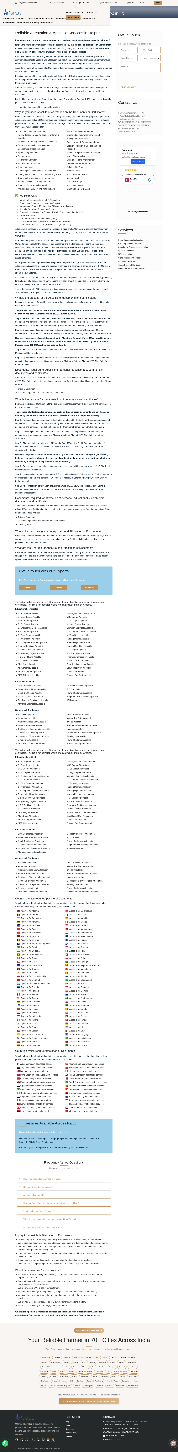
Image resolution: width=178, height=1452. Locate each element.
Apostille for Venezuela (78, 1042)
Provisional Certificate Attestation (81, 812)
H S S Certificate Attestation (30, 805)
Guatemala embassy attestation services (37, 1093)
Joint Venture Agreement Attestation (83, 873)
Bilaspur (75, 1362)
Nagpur (63, 1381)
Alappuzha (57, 1357)
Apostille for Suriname (77, 1005)
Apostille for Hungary (28, 1009)
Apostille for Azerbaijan (29, 933)
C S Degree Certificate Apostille (32, 642)
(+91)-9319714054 (130, 1429)
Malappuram (85, 1376)
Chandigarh (102, 1362)
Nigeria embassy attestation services (84, 1071)
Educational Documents (94, 18)
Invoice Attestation (75, 870)
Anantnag (77, 1357)
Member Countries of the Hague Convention (40, 107)
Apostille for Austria (27, 929)
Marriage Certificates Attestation (32, 852)
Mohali (113, 1376)
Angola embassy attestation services (35, 1067)
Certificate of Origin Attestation (32, 881)
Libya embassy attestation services (34, 1111)
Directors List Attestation (29, 888)
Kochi (108, 1371)
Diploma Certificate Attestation (31, 798)
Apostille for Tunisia (76, 1016)
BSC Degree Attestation (29, 780)
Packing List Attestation (77, 884)
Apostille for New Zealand (79, 936)
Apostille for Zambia (76, 1045)
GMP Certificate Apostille (78, 714)
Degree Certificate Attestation (31, 794)
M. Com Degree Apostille (29, 671)
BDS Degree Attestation (29, 769)
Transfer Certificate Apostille (79, 675)
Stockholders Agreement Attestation (83, 892)
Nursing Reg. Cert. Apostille (79, 646)
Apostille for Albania (28, 911)
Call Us (59, 587)
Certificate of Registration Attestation (34, 884)
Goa (93, 1367)
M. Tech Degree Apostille (78, 635)
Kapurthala (99, 1371)
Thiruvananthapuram (64, 1386)
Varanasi (109, 1386)
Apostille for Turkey (76, 1020)
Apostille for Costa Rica (29, 965)
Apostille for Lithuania (28, 1045)
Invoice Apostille (74, 722)
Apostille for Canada (28, 958)
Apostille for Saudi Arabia (79, 980)
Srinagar (43, 1386)
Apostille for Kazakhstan (30, 1034)
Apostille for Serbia (76, 983)
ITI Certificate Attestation (29, 809)
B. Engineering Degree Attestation (33, 776)
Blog (67, 1422)
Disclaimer (70, 1429)
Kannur (89, 1371)
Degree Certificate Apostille (30, 646)
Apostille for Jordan (27, 1031)
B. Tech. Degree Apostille (29, 635)
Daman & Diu (46, 1367)
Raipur (116, 1381)
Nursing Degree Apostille (78, 639)
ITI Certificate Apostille (28, 660)
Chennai (121, 1362)
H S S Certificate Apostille (29, 657)
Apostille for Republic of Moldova (82, 965)
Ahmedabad (46, 1357)
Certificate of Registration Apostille (33, 736)
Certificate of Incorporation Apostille (34, 729)
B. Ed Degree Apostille (28, 624)
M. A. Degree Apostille (28, 668)
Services (21, 18)
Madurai (74, 1376)
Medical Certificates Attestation (81, 834)
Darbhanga (58, 1367)
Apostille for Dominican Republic (33, 983)
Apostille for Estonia (28, 987)
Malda (95, 1376)
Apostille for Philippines (78, 954)
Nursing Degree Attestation (79, 787)
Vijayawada (120, 1386)
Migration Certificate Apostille (80, 628)
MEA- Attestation (49, 18)
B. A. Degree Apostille (28, 613)
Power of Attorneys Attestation (80, 841)
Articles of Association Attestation (33, 870)
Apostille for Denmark (28, 980)
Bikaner (66, 1362)
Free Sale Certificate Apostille (31, 743)
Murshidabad (133, 1376)
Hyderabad (44, 1371)
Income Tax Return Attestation (80, 866)
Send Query (143, 12)
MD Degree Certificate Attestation (82, 761)
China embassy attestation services (34, 1078)
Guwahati (122, 1367)
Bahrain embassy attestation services (35, 1071)
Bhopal (44, 1362)
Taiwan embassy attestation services (84, 1097)
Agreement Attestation (28, 866)
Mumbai (122, 1376)
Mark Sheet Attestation (28, 816)
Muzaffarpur (44, 1381)
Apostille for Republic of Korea (32, 1038)
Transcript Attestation (76, 820)
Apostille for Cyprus (27, 973)
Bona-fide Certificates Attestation (33, 837)
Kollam (125, 1371)
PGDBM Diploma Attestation (79, 801)
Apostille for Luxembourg (79, 911)
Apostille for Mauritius (77, 918)
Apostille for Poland (76, 958)
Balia (96, 1357)
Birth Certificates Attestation (30, 834)
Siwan (135, 1381)
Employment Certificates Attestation (34, 848)
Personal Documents (69, 18)
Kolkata (116, 1371)
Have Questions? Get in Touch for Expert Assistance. (89, 1401)
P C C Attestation (74, 837)
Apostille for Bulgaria (28, 951)
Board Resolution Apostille (30, 725)
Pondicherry (99, 1381)
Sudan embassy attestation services (84, 1089)
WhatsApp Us (89, 587)
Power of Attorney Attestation (80, 888)
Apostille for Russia (76, 976)
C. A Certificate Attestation (30, 787)
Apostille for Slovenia (77, 994)
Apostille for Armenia (28, 922)
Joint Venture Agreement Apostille (82, 725)
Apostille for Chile (27, 962)
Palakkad (80, 1381)
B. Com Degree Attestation (30, 765)
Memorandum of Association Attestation (85, 881)
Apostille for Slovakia (77, 991)
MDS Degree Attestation (78, 765)
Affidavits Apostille (75, 700)
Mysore (54, 1381)
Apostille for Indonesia (29, 1016)
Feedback (69, 1436)
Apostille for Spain (76, 1002)
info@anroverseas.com (128, 128)
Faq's (68, 1425)
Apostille (33, 18)
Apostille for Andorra (28, 914)
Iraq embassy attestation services (34, 1097)
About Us (116, 12)
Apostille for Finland (28, 991)
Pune (108, 1381)
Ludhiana (53, 1376)
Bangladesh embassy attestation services (37, 1075)
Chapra (112, 1362)
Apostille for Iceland (28, 1013)
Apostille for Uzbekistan (78, 1038)
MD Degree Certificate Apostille (81, 613)
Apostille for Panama (77, 943)
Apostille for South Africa (79, 998)
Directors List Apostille (28, 740)
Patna (89, 1381)
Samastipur (126, 1381)
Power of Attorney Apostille (79, 740)
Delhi (67, 1367)
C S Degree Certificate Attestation (33, 790)
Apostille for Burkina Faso (30, 954)
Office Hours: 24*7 (126, 131)
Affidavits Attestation (76, 848)
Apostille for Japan (27, 1027)
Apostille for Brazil (27, 947)
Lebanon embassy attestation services (36, 1107)
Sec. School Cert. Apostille (79, 668)
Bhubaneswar (55, 1362)
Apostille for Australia (28, 925)
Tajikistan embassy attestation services (85, 1100)
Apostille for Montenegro (78, 929)
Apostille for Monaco (77, 925)
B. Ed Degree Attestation (29, 772)
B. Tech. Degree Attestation (30, 783)
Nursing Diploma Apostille (78, 642)
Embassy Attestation (147, 18)
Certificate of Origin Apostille (31, 733)
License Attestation (75, 877)
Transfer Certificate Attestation (80, 823)
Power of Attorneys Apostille (79, 693)
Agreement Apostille (27, 718)
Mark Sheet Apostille (27, 664)
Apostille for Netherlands (79, 933)
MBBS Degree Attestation (29, 823)
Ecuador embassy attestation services (36, 1082)
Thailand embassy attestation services (85, 1104)
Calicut (92, 1362)
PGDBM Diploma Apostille (78, 653)
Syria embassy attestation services (83, 1093)
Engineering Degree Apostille (31, 653)
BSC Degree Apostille (28, 631)
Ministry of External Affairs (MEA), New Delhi (73, 333)
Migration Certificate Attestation (81, 776)
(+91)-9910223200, (112, 1429)
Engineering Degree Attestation (32, 801)
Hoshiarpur (132, 1367)
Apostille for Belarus (28, 936)
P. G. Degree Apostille (77, 650)
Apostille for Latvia (27, 1042)
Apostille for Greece (28, 1005)
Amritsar (67, 1357)
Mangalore (104, 1376)
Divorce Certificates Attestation (32, 845)
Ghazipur (85, 1367)
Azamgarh (87, 1357)
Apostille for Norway (77, 940)
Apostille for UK (74, 1027)
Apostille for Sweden (77, 1009)
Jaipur (62, 1371)
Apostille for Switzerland (78, 1013)
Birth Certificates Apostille (29, 686)
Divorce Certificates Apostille (31, 696)
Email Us (28, 587)
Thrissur (77, 1386)
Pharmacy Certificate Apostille (80, 657)
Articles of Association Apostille (32, 722)
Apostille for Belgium (28, 940)
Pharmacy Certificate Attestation (81, 805)
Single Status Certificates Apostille (82, 696)
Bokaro (84, 1362)
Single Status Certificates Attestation (83, 845)
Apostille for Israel (27, 1023)
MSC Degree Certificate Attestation (82, 780)
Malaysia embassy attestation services (85, 1064)
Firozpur (75, 1367)
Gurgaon (112, 1367)
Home (107, 12)
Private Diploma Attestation (79, 809)
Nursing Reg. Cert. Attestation (80, 794)
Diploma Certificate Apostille (30, 650)
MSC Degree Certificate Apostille (81, 631)
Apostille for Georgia (28, 998)
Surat (51, 1386)
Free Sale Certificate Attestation (32, 892)
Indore (54, 1371)
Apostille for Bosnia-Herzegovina (33, 943)
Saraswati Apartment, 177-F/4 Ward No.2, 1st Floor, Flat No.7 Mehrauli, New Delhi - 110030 (131, 116)
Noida (71, 1381)
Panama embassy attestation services (84, 1075)
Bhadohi (133, 1357)
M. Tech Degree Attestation (79, 783)
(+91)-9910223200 (143, 122)
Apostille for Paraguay (77, 947)
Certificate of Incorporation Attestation (35, 877)
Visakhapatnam (133, 1386)
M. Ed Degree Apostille (77, 621)
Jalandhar (70, 1371)
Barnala (114, 1357)
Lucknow (44, 1376)
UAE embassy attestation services (83, 1107)
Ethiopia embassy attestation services (35, 1089)
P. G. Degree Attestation (77, 798)
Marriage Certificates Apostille (31, 704)
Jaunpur (80, 1371)
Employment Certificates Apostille (33, 700)
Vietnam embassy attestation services (84, 1111)
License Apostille (74, 729)
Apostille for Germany (28, 1002)
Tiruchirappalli (88, 1386)
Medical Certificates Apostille (80, 686)
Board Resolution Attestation (31, 873)
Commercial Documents (121, 18)
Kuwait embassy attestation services (35, 1104)
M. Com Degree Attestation (30, 820)
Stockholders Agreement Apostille (82, 743)
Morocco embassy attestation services (85, 1067)
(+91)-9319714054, (127, 122)
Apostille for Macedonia (78, 969)
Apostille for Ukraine (77, 1023)
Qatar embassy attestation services (83, 1078)
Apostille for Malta (76, 914)
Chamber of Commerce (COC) (77, 325)
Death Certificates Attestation (31, 841)
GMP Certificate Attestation (79, 863)
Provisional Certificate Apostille (81, 664)
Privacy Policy (71, 1433)
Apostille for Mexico (76, 922)
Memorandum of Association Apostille (84, 733)
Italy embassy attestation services (34, 1100)
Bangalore (105, 1357)
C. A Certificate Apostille (29, 639)
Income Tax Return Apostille (79, 718)
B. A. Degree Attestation (29, 761)
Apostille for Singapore (78, 987)
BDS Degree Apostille (28, 621)
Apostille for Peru (75, 951)
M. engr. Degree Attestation (79, 772)
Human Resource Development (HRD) (77, 322)
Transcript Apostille (75, 671)
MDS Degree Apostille (77, 617)
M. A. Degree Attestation (29, 812)
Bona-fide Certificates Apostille (32, 689)
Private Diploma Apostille (78, 660)
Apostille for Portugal (77, 962)
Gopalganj (102, 1367)
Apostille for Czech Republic (31, 976)
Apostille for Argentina (29, 918)
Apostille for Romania (77, 973)
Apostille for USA (75, 1031)
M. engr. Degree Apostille (78, 624)
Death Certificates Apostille (30, 693)
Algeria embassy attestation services (35, 1064)
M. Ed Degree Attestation (78, 769)
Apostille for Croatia (28, 969)
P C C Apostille (73, 689)
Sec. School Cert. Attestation (80, 816)
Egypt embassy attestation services (34, 1086)
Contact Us (128, 12)
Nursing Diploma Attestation (79, 790)
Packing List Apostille (76, 736)
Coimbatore (132, 1362)
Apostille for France (27, 994)
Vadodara (100, 1386)
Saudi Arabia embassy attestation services (86, 1082)
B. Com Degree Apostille (29, 617)
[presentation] (135, 78)
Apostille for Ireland (27, 1020)
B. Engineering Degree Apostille (32, 628)
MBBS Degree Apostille (28, 675)
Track (158, 3)
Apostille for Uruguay (77, 1034)
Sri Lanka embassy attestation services (85, 1086)
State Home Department (87, 318)
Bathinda (124, 1357)
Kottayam (134, 1371)
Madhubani (64, 1376)
